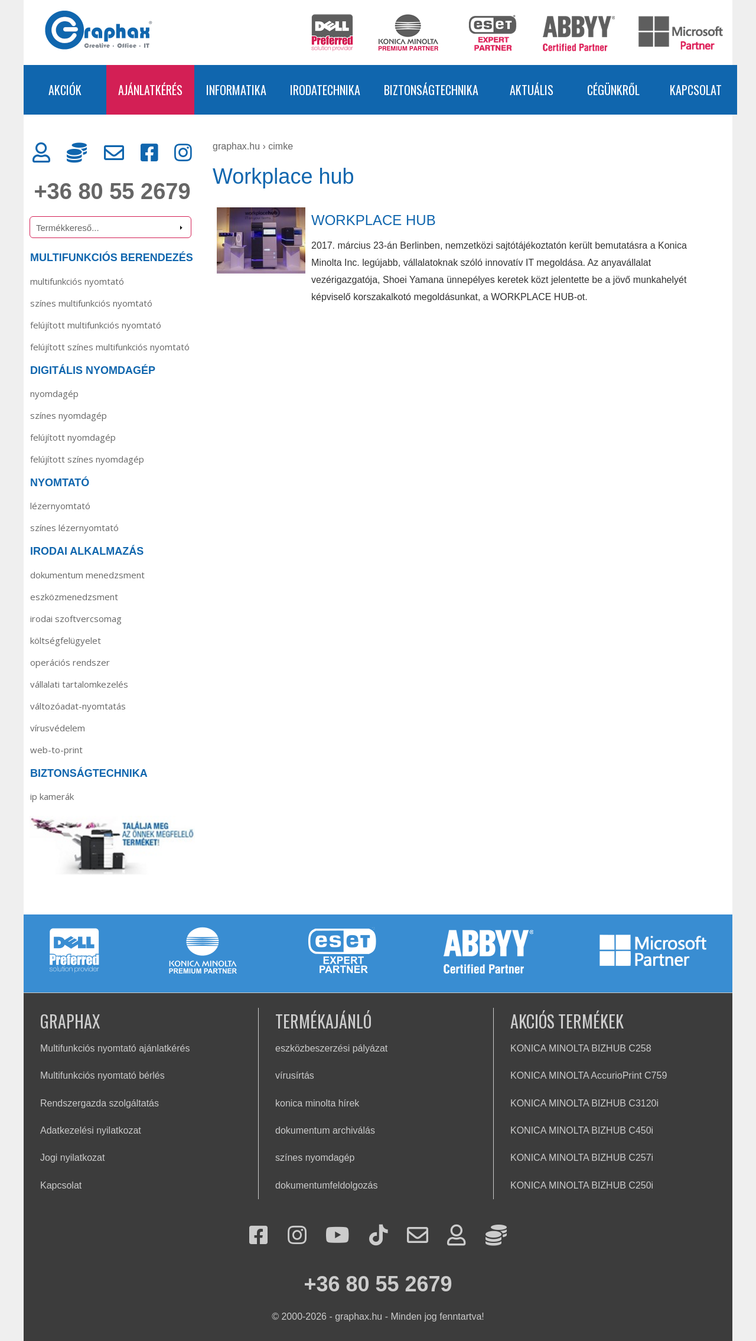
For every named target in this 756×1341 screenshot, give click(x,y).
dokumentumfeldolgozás (326, 1185)
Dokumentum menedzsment (87, 575)
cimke (280, 146)
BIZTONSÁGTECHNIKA (431, 90)
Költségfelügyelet (65, 640)
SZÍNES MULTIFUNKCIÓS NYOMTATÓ (91, 303)
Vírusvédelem (57, 728)
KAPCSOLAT (696, 90)
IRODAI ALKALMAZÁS (87, 551)
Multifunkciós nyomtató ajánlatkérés (115, 1048)
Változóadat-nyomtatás (78, 706)
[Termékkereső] (110, 227)
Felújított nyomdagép (73, 437)
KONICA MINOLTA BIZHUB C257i (581, 1158)
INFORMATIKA (236, 90)
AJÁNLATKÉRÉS (150, 90)
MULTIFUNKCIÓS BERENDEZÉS (111, 257)
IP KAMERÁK (52, 796)
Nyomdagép (54, 393)
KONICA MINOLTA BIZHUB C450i (581, 1130)
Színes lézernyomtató (74, 527)
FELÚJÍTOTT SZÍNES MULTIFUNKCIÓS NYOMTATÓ (110, 347)
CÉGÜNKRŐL (613, 90)
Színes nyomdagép (68, 415)
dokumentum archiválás (325, 1130)
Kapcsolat (61, 1185)
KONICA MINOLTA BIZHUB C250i (581, 1185)
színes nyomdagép (314, 1158)
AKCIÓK (65, 90)
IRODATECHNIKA (325, 90)
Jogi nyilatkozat (72, 1158)
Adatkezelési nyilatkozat (90, 1130)
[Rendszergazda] (77, 153)
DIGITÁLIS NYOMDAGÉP (92, 370)
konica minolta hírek (317, 1103)
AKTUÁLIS (531, 90)
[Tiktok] (378, 1236)
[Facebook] (149, 153)
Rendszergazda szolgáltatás (99, 1103)
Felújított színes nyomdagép (87, 459)
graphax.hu (236, 146)
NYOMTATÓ (59, 483)
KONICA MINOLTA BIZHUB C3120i (584, 1103)
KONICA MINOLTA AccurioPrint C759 (588, 1075)
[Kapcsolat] (114, 153)
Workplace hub (283, 176)
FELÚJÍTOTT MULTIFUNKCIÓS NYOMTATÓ (95, 325)
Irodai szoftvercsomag (76, 618)
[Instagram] (183, 153)
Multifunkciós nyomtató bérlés (102, 1075)
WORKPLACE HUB (373, 220)
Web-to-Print (56, 750)
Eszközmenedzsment (74, 597)
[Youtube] (337, 1236)
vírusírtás (294, 1075)
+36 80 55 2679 (112, 191)
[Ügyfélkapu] (41, 153)
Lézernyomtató (60, 506)
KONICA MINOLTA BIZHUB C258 (580, 1048)
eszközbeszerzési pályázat (331, 1048)
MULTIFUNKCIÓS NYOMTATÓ (77, 281)
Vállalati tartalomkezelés (79, 684)
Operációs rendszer (70, 662)
